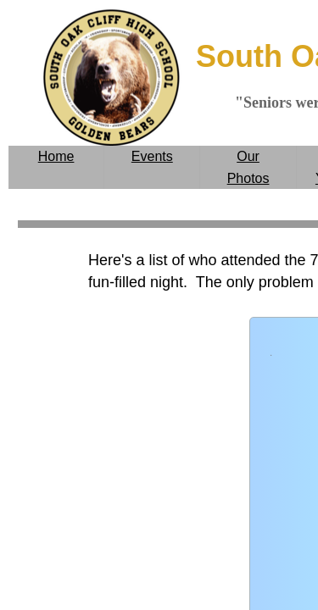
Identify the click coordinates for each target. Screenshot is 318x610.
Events (152, 156)
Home (56, 156)
